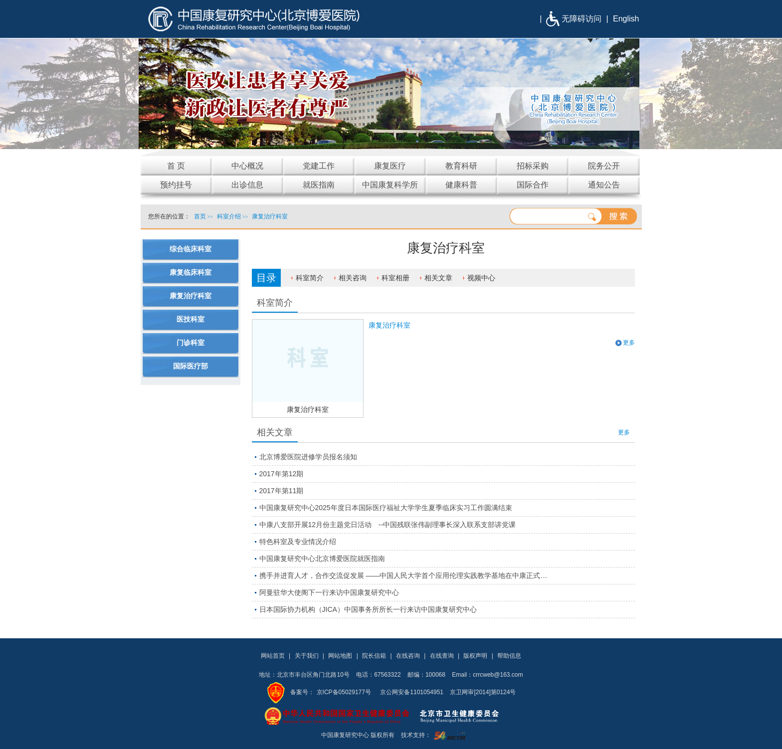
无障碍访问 (581, 18)
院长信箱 (374, 655)
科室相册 (395, 278)
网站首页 (273, 655)
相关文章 (438, 278)
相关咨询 (353, 278)
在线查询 (442, 655)
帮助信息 (509, 655)
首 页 (176, 166)
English (626, 18)
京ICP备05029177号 (344, 692)
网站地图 (340, 655)
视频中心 (481, 278)
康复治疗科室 (308, 409)
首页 (200, 216)
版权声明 (475, 655)
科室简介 (310, 278)
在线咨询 (408, 655)
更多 (629, 342)
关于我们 (307, 655)
